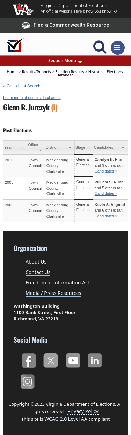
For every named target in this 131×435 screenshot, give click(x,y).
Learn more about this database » (32, 98)
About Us (36, 261)
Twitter (50, 359)
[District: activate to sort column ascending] (59, 148)
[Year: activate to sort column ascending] (15, 148)
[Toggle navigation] (118, 48)
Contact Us (38, 272)
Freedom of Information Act (57, 282)
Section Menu (65, 61)
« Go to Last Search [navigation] (22, 86)
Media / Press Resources (53, 293)
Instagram (28, 380)
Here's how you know (93, 11)
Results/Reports (36, 71)
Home (12, 71)
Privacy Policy (82, 411)
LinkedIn (95, 359)
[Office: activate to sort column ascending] (36, 148)
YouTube (73, 359)
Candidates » (106, 171)
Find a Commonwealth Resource (65, 25)
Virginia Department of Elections (74, 5)
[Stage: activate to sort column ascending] (83, 148)
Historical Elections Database (89, 73)
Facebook (28, 359)
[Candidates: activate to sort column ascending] (110, 148)
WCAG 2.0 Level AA (65, 418)
